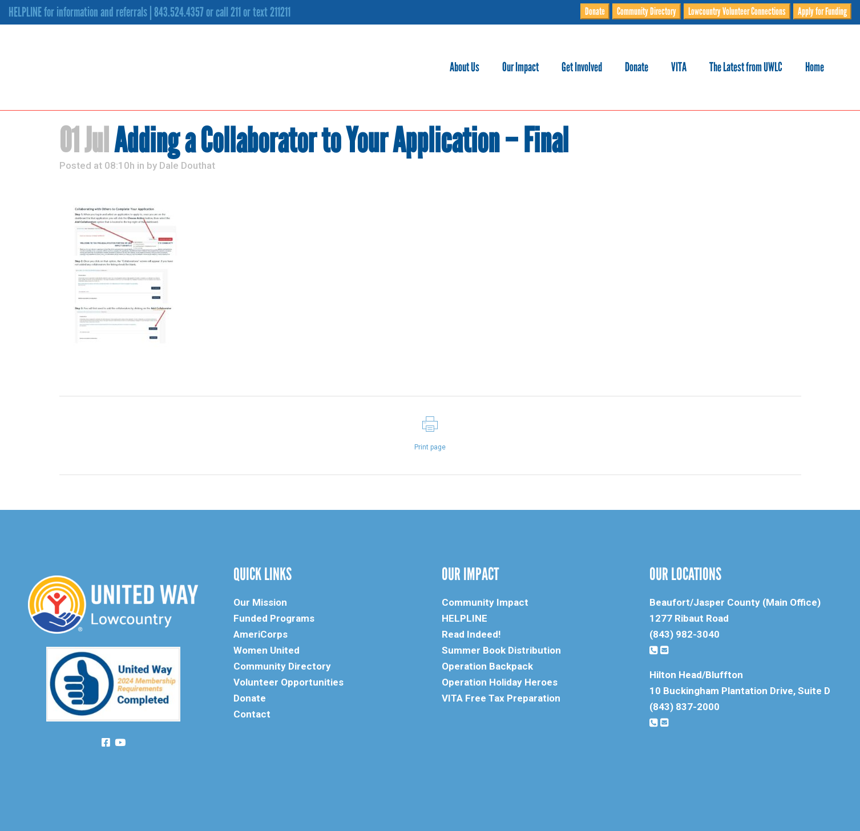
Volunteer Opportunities (288, 682)
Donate (595, 11)
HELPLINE (464, 618)
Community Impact (485, 602)
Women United (266, 650)
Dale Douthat (187, 165)
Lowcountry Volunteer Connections (737, 11)
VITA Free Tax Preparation (501, 698)
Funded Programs (273, 618)
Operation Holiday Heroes (500, 682)
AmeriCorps (260, 634)
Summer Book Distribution (501, 650)
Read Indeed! (471, 634)
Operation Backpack (487, 666)
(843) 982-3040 (684, 634)
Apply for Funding (822, 11)
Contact (251, 714)
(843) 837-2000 (684, 706)
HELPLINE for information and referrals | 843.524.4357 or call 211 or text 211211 (149, 12)
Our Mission (260, 602)
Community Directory (646, 11)
